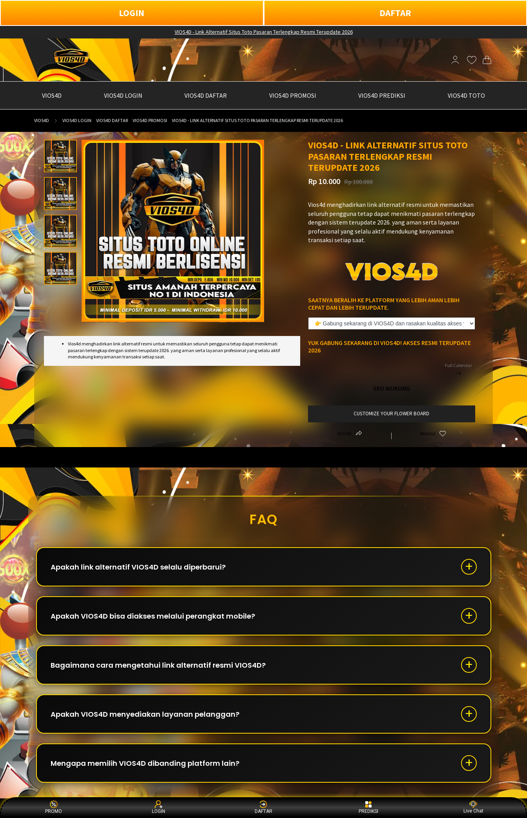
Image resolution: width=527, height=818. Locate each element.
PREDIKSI (368, 807)
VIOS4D (41, 120)
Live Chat (473, 807)
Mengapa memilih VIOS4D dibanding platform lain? (145, 763)
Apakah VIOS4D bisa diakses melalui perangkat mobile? (153, 616)
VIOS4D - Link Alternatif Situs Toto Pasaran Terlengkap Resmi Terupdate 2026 (264, 31)
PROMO (53, 807)
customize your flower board (391, 413)
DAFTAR (395, 12)
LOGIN (131, 12)
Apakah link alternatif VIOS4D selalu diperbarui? (138, 567)
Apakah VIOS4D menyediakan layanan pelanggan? (145, 714)
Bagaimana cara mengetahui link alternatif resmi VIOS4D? (158, 665)
